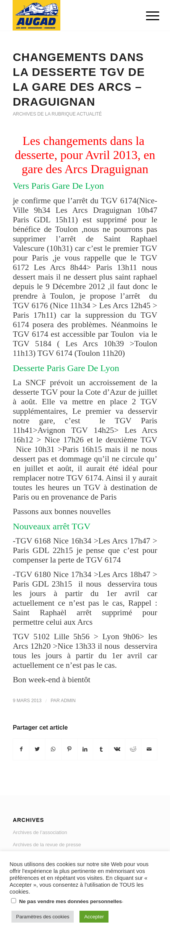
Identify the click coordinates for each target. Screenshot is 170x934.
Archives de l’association (40, 832)
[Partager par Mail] (149, 749)
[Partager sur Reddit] (133, 749)
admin (68, 700)
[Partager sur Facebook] (21, 749)
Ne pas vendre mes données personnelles (70, 901)
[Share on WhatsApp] (53, 749)
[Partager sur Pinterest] (69, 749)
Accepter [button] (94, 917)
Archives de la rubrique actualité (57, 114)
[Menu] (146, 16)
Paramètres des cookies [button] (42, 917)
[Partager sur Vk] (117, 749)
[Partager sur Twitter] (37, 749)
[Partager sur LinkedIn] (85, 749)
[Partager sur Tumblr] (101, 749)
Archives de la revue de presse (47, 844)
